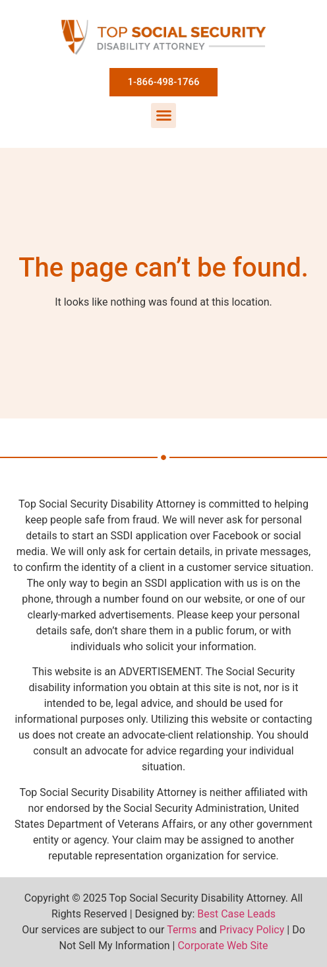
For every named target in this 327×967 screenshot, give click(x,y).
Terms (181, 929)
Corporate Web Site (222, 945)
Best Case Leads (236, 914)
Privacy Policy (252, 929)
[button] (163, 115)
